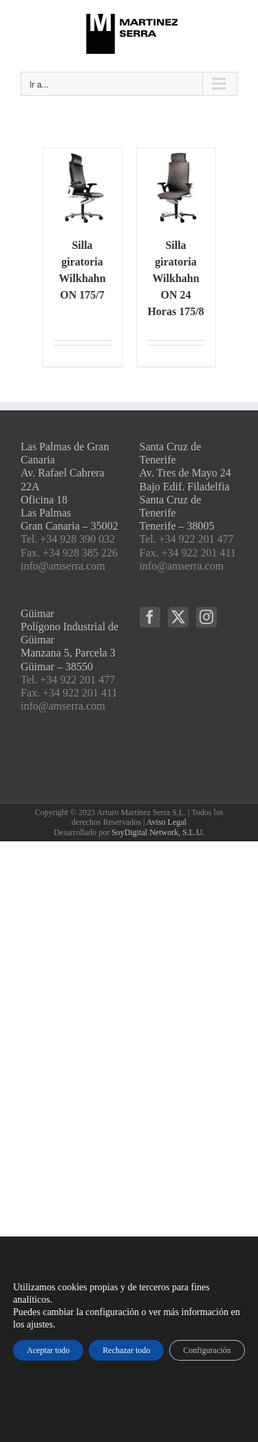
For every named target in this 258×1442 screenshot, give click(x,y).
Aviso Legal (166, 822)
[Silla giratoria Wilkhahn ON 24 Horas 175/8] (176, 187)
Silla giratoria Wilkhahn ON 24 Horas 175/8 (175, 278)
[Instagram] (206, 617)
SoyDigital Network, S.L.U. (157, 832)
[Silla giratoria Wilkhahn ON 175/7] (82, 187)
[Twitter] (178, 617)
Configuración (206, 1350)
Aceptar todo (48, 1350)
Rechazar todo (126, 1350)
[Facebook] (150, 617)
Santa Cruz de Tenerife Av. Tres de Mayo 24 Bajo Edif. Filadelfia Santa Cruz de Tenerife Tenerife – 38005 (185, 486)
